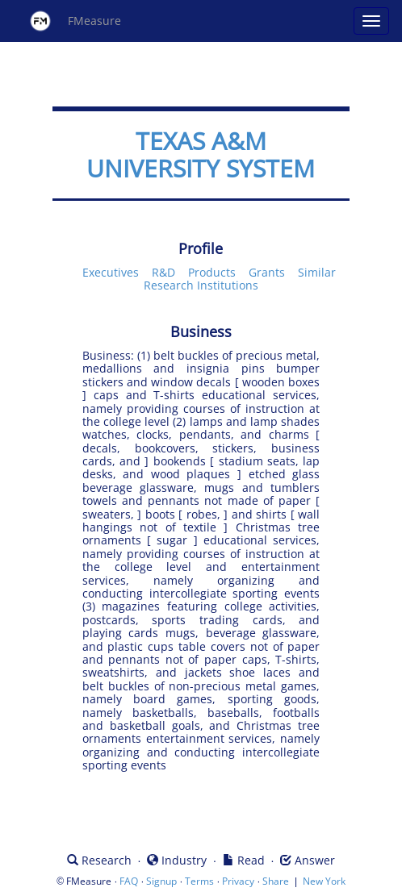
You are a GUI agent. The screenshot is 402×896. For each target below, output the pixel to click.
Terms (199, 881)
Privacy (238, 881)
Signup (161, 881)
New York (324, 881)
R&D (163, 272)
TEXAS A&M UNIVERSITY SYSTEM (200, 154)
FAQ (128, 881)
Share (275, 881)
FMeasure (75, 21)
